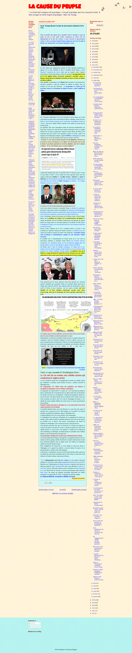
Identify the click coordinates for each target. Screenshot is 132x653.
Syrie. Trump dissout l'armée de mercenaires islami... (97, 286)
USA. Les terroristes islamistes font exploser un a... (98, 443)
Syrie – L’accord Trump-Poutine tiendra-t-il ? (97, 302)
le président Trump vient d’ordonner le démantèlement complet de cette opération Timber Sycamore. (62, 234)
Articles (32, 623)
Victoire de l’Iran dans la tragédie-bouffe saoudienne (98, 222)
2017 (93, 65)
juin (94, 583)
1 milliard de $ (77, 230)
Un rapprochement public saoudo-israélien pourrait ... (98, 540)
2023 (93, 49)
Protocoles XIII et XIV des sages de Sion (98, 346)
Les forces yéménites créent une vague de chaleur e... (97, 197)
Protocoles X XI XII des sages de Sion (97, 352)
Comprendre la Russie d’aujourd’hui (98, 504)
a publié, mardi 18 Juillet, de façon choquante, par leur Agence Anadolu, (62, 290)
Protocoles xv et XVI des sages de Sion (98, 341)
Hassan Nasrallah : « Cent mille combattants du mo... (97, 390)
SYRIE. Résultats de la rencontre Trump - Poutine (98, 459)
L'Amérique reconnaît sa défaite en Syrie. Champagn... (97, 245)
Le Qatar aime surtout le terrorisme (97, 190)
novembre (96, 70)
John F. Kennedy (56, 466)
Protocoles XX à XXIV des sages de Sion (98, 328)
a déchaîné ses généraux (77, 208)
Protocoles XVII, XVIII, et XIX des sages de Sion (97, 334)
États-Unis (74, 462)
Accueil (62, 490)
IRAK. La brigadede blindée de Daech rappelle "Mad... (98, 405)
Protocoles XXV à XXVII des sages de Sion (98, 322)
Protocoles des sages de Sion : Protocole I (98, 369)
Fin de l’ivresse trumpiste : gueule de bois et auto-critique (32, 35)
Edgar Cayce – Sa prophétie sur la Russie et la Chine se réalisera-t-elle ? (32, 113)
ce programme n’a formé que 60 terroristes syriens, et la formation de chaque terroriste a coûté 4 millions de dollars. (62, 88)
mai (94, 586)
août (94, 78)
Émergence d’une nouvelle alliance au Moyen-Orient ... (98, 183)
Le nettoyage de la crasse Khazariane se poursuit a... (98, 490)
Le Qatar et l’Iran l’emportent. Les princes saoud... (97, 482)
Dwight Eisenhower (64, 464)
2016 (93, 600)
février (95, 594)
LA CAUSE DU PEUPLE (55, 7)
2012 (93, 610)
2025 (93, 43)
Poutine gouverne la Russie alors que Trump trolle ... (97, 253)
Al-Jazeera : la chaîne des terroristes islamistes (97, 122)
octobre (95, 72)
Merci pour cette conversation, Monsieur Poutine (98, 549)
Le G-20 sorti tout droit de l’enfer (97, 397)
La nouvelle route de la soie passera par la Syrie (97, 294)
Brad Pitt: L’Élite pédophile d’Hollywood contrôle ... (98, 572)
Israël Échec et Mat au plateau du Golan (97, 138)
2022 (93, 51)
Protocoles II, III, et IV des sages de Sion (98, 363)
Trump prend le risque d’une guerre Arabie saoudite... (98, 115)
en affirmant (75, 137)
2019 (93, 59)
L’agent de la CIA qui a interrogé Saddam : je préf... (98, 262)
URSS (59, 474)
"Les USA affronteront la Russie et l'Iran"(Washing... (98, 557)
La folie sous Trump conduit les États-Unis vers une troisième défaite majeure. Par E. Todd (32, 149)
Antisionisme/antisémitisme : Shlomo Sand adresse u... (98, 214)
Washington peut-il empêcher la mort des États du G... (98, 278)
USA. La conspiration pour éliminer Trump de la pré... (98, 174)
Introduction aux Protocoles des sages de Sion (98, 375)
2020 (93, 57)
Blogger (74, 649)
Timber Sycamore (58, 76)
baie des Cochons (63, 460)
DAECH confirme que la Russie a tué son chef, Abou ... (98, 436)
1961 (83, 462)
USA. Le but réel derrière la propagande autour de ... (98, 523)
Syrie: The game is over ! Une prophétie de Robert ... (98, 497)
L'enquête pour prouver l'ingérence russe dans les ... (98, 107)
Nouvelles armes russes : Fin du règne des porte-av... (98, 510)
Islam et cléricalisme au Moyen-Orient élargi (97, 565)
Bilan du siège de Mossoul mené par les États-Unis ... (98, 154)
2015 (93, 602)
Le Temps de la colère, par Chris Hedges (97, 316)
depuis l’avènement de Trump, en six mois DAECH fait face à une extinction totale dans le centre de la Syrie (62, 224)
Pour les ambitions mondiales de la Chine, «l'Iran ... (98, 146)
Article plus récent (46, 490)
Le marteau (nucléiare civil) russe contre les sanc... (97, 130)
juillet (95, 80)
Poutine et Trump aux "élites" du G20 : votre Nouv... (98, 474)
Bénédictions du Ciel (32, 104)
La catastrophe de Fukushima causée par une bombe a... (98, 167)
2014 (93, 605)
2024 (93, 46)
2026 (93, 41)
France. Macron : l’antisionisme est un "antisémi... (98, 270)
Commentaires (34, 626)
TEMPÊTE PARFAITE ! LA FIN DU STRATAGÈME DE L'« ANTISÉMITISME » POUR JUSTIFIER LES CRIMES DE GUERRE (32, 130)
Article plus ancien (79, 490)
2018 (93, 62)
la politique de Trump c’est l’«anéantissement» (61, 218)
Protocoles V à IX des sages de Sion (98, 358)
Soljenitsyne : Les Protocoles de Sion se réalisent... (98, 451)
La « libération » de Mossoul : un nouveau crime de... (98, 420)
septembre (96, 75)
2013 (93, 608)
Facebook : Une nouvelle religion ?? (97, 516)
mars (95, 591)
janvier (95, 596)
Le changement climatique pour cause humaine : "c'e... (98, 309)
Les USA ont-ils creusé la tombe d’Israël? (97, 413)
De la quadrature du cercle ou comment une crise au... (98, 531)
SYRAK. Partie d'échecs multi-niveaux (98, 578)
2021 (93, 54)
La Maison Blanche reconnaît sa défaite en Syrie (57, 476)
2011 (93, 613)
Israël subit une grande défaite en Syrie (98, 160)
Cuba (48, 462)
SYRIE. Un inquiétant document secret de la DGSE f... (97, 428)
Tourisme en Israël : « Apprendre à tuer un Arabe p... (98, 206)
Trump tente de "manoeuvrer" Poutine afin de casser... (98, 467)
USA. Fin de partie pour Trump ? (97, 229)
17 (84, 466)
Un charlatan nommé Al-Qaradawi (97, 84)
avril (41, 468)
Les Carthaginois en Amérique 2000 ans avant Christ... (98, 99)
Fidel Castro (43, 472)
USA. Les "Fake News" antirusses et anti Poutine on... (97, 382)
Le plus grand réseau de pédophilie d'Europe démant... (97, 236)
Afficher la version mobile (62, 493)
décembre (96, 67)
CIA (41, 470)
